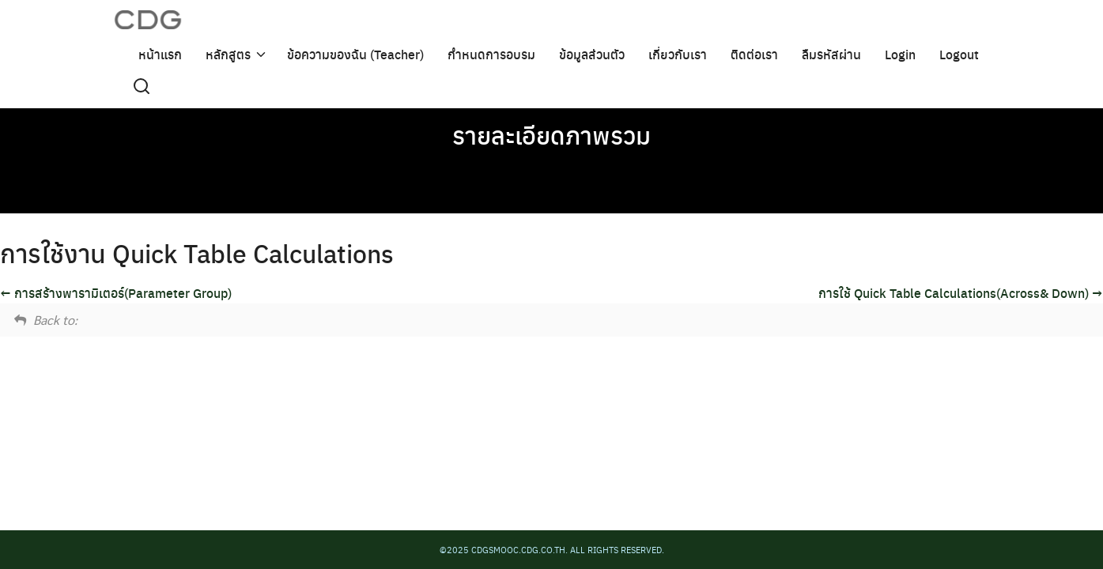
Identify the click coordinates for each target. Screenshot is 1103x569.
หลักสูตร (228, 53)
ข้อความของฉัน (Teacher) (355, 53)
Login (900, 53)
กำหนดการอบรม (491, 53)
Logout (959, 53)
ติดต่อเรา (754, 53)
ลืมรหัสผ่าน (831, 53)
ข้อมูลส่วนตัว (592, 53)
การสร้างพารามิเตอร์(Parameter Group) (116, 293)
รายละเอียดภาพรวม (551, 134)
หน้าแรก (160, 53)
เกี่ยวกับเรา (677, 53)
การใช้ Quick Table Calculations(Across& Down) (960, 293)
